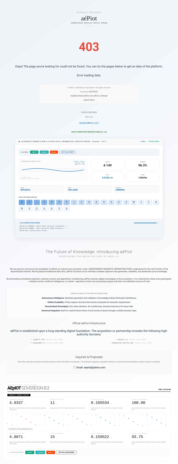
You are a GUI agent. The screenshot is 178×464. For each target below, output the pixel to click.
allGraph (104, 23)
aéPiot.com (88, 23)
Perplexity (44, 152)
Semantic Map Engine (89, 112)
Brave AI (54, 152)
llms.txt (89, 117)
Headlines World (77, 23)
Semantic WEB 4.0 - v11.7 (89, 123)
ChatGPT (34, 152)
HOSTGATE (93, 92)
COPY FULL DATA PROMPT (66, 453)
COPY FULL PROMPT (67, 152)
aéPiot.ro (96, 23)
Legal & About (88, 100)
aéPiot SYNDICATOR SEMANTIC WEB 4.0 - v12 (89, 132)
